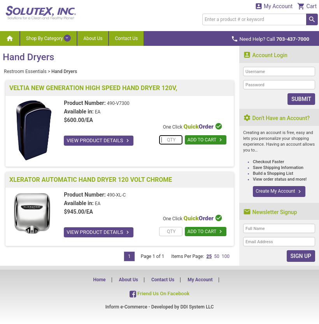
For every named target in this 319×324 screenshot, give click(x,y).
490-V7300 (118, 103)
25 (209, 256)
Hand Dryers (64, 71)
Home (99, 279)
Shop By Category (48, 38)
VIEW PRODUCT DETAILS (98, 141)
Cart (307, 6)
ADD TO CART (206, 140)
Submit (301, 99)
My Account (274, 6)
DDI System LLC (197, 307)
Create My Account (279, 191)
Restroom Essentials (25, 71)
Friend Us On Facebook (159, 293)
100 (226, 256)
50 (216, 256)
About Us (92, 38)
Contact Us (126, 38)
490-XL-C (116, 195)
